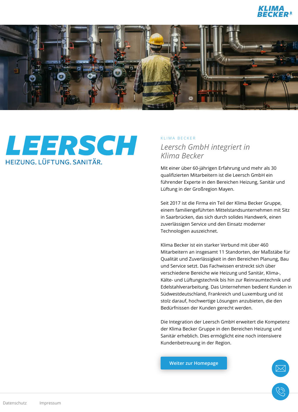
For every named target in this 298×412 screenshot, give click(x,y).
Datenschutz (14, 403)
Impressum (50, 403)
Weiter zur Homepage (193, 363)
